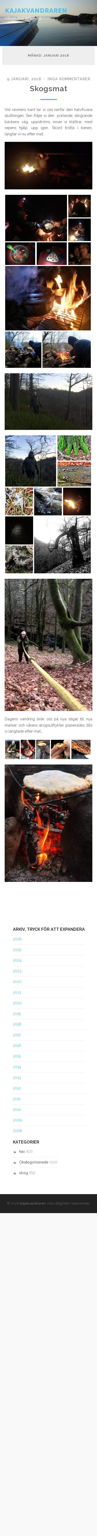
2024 (17, 960)
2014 (17, 1067)
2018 (17, 1024)
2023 (17, 971)
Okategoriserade (33, 1162)
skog (23, 1173)
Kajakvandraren (36, 10)
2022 (17, 982)
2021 (17, 992)
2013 (17, 1077)
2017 (17, 1035)
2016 (17, 1045)
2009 (17, 1120)
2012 (17, 1088)
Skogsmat (48, 88)
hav (22, 1151)
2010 (17, 1109)
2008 (17, 1131)
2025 (17, 950)
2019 (17, 1014)
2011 (16, 1099)
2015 (17, 1056)
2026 (17, 939)
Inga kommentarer (69, 79)
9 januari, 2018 (24, 79)
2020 (17, 1003)
